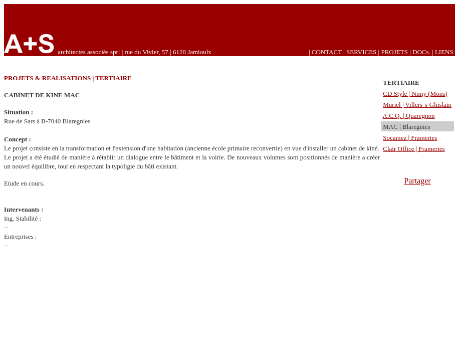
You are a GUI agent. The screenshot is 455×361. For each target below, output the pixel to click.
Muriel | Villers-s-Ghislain (417, 104)
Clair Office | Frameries (413, 148)
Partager (417, 180)
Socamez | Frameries (410, 137)
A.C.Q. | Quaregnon (409, 115)
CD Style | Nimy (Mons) (415, 93)
